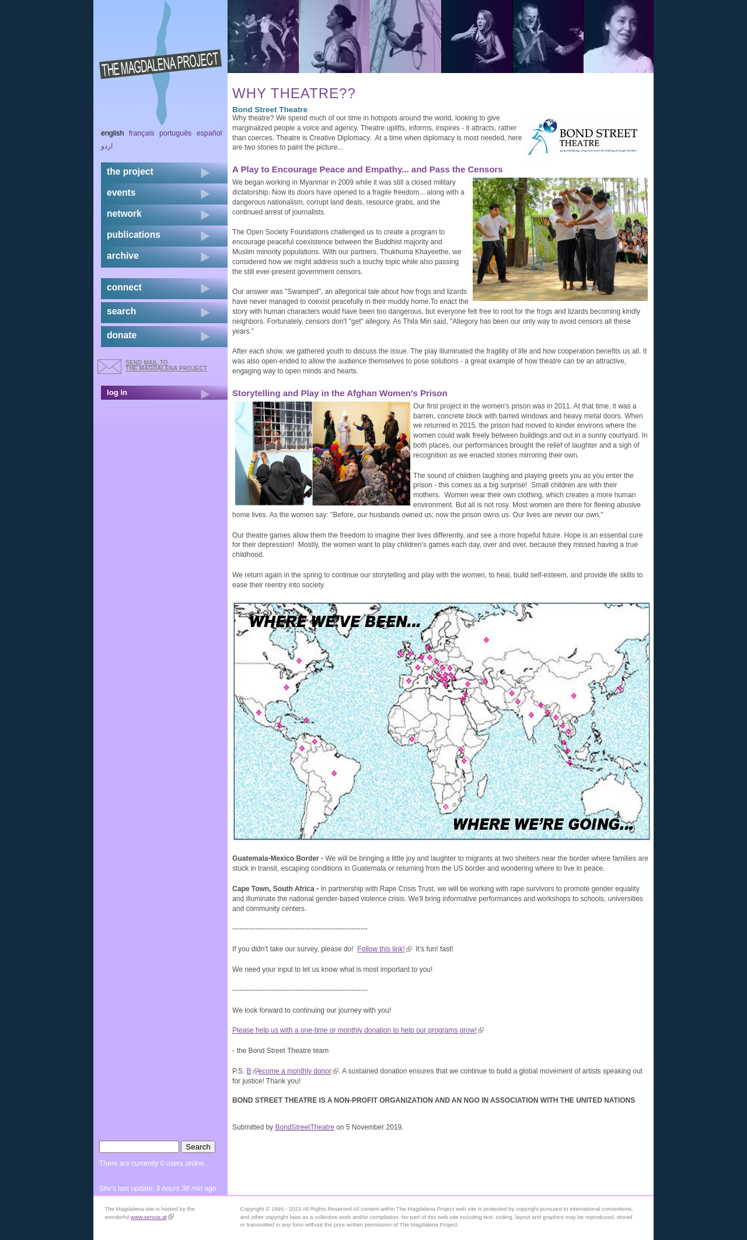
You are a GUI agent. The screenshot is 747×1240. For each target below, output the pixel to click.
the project (130, 171)
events (121, 193)
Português (175, 133)
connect (124, 287)
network (124, 214)
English (112, 133)
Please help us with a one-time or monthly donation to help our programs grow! (358, 1030)
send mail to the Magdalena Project (166, 365)
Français (142, 133)
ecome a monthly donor (298, 1071)
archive (123, 256)
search (121, 311)
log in (117, 392)
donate (122, 335)
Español (209, 133)
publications (133, 235)
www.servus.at (152, 1217)
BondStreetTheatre (304, 1127)
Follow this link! (384, 949)
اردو (107, 146)
